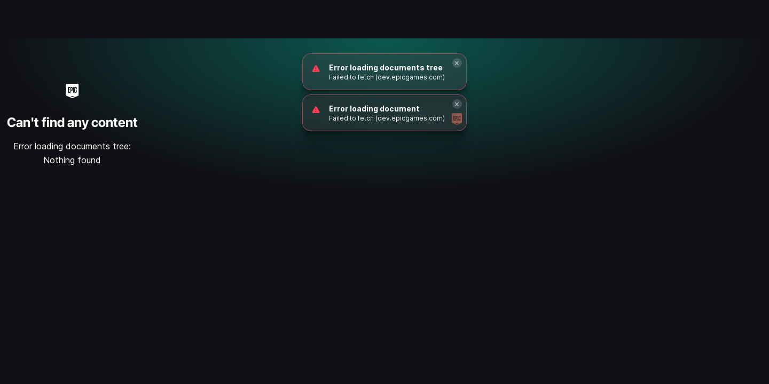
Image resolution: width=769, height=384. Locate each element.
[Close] (457, 63)
